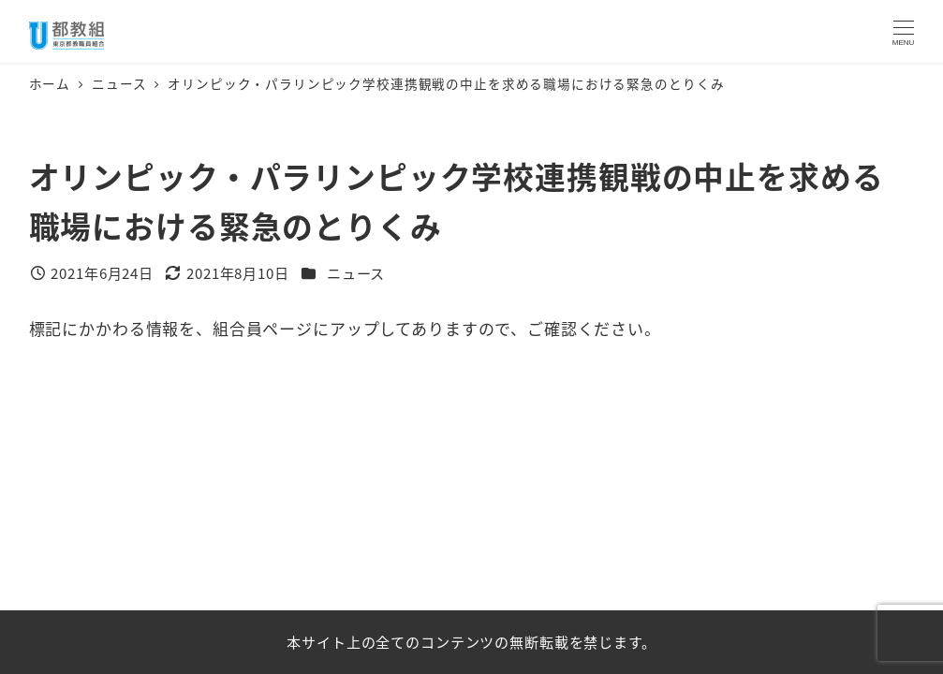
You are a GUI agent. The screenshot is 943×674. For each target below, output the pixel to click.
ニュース (356, 272)
